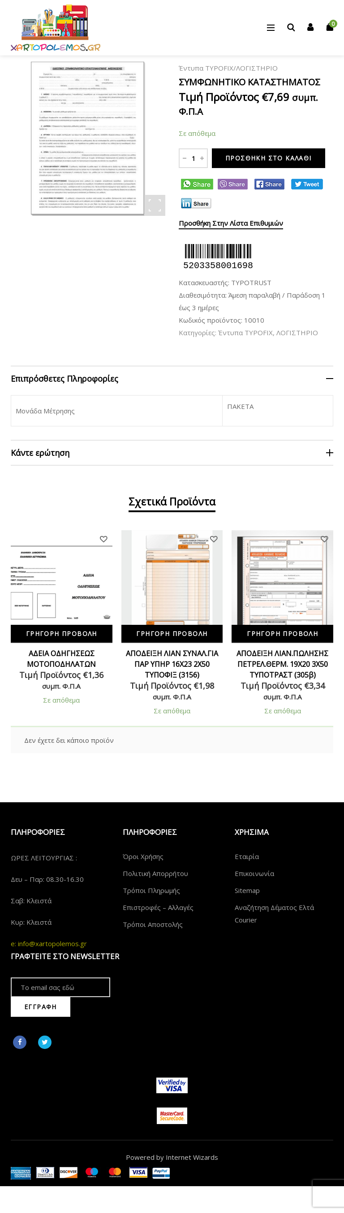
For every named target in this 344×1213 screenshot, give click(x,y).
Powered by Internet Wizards (172, 1157)
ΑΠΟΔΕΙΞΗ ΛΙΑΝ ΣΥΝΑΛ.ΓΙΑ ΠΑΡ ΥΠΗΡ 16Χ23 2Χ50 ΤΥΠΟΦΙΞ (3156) (172, 664)
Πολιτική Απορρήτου (155, 873)
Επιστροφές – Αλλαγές (158, 907)
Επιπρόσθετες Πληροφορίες (64, 378)
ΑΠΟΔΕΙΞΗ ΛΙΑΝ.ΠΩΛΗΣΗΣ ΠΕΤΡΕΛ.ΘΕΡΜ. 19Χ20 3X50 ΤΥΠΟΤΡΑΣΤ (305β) (282, 664)
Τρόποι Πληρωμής (151, 890)
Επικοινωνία (254, 873)
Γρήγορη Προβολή (61, 633)
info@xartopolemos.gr (52, 943)
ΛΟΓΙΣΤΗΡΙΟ (257, 67)
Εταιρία (247, 856)
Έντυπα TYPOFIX (206, 67)
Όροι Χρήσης (143, 856)
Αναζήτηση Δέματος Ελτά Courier (274, 913)
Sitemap (247, 890)
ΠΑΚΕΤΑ (240, 406)
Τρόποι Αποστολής (153, 924)
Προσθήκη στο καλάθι (268, 158)
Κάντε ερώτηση (40, 452)
